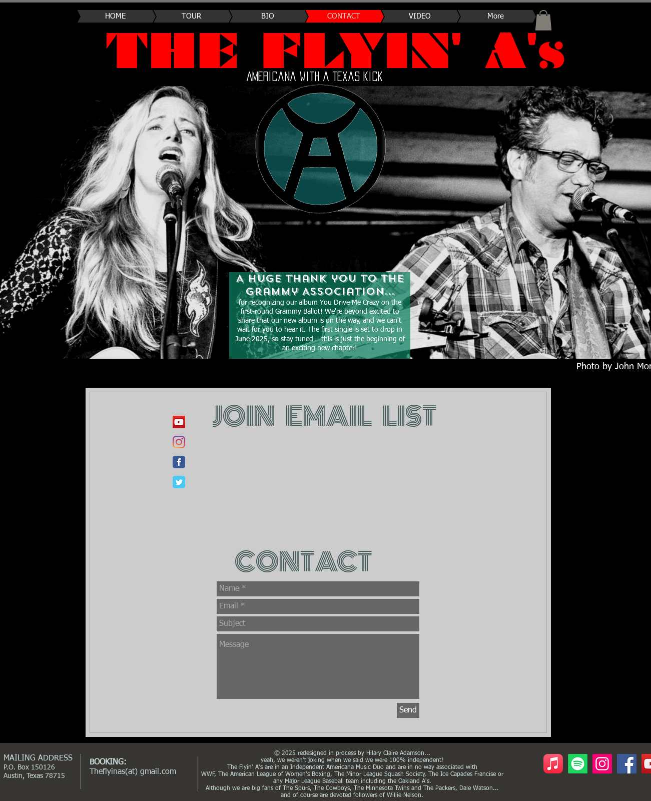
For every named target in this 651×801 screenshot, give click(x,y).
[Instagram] (602, 763)
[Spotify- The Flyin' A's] (577, 763)
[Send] (408, 710)
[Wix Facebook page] (179, 462)
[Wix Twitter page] (179, 482)
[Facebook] (626, 763)
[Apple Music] (553, 763)
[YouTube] (179, 422)
